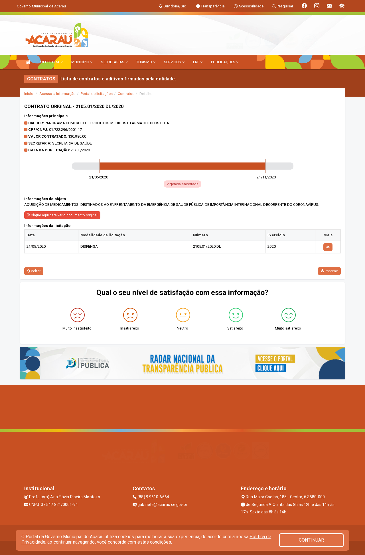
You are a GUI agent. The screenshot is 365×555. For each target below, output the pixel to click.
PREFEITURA (51, 62)
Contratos (126, 94)
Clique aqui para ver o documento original (62, 215)
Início (28, 94)
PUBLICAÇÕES (224, 62)
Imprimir (329, 271)
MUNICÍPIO (81, 62)
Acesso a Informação (57, 94)
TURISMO (145, 62)
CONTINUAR (311, 540)
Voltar (33, 271)
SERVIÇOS (174, 62)
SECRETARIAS (114, 62)
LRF (198, 62)
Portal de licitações (97, 94)
